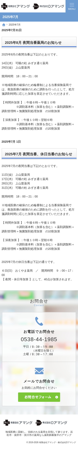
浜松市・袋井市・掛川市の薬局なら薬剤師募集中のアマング (40, 433)
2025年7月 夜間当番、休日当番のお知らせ (38, 154)
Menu (72, 6)
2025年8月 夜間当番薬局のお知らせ (33, 43)
